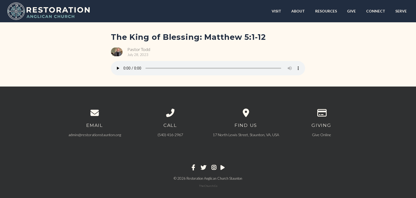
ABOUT (298, 11)
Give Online (321, 134)
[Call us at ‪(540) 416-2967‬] (170, 113)
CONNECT (375, 11)
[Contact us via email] (94, 113)
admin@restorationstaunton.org (94, 134)
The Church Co (208, 185)
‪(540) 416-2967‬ (170, 134)
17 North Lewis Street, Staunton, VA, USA (246, 134)
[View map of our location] (246, 113)
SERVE (401, 11)
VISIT (276, 11)
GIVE (351, 11)
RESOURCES (326, 11)
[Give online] (321, 113)
